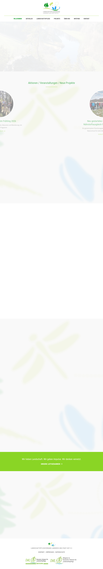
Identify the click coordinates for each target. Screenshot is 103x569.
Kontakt (41, 552)
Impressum (50, 552)
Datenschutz (60, 552)
